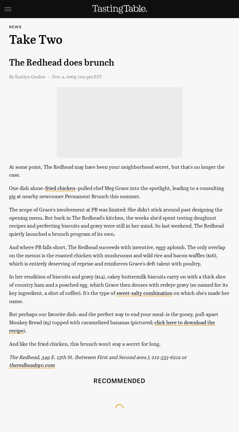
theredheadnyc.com (32, 364)
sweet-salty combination (144, 292)
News (15, 27)
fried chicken (60, 187)
